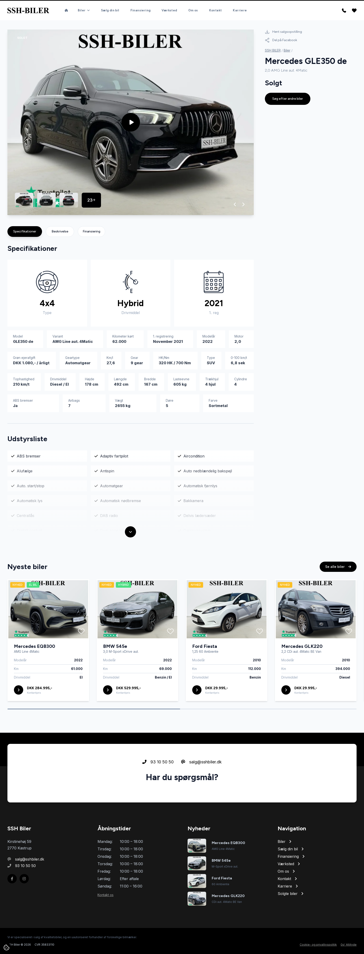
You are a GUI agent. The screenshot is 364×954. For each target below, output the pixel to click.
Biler (287, 50)
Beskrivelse (60, 231)
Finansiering (91, 231)
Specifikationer (24, 231)
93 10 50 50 (158, 783)
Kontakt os (106, 895)
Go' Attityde (349, 944)
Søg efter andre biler (287, 99)
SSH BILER (273, 50)
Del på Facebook (281, 40)
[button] (235, 204)
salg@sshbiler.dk (201, 783)
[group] (130, 122)
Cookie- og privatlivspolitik (318, 944)
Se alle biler (338, 588)
